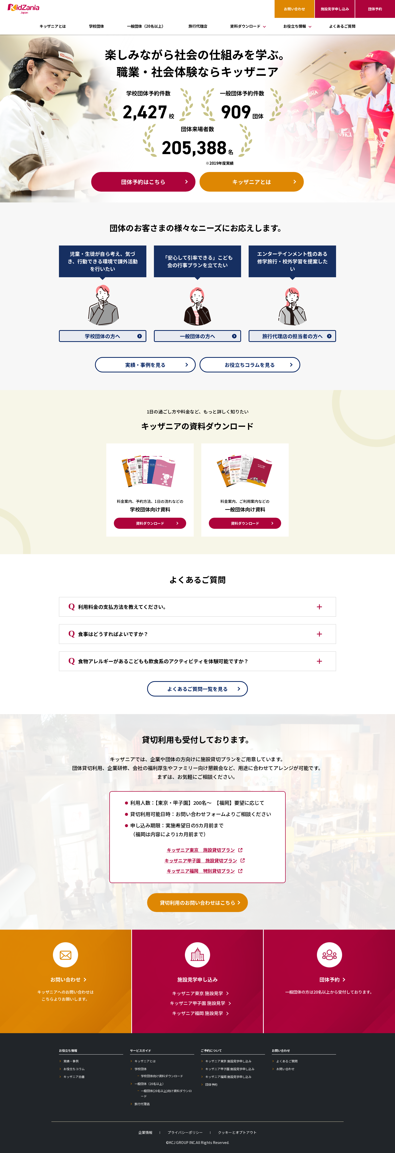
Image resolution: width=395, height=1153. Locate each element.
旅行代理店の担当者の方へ (292, 336)
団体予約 (375, 8)
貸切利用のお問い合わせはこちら (197, 902)
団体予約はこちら (143, 182)
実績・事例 (71, 1061)
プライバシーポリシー (185, 1132)
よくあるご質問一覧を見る (197, 688)
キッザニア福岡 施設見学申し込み (228, 1076)
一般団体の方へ (197, 336)
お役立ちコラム (74, 1069)
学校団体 (96, 26)
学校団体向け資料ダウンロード (162, 1076)
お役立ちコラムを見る (250, 364)
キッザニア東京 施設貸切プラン (201, 850)
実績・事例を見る (145, 364)
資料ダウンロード (150, 523)
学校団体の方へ (102, 336)
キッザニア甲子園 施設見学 (197, 1003)
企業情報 (145, 1132)
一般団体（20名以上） (146, 26)
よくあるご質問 (342, 26)
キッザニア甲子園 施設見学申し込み (229, 1069)
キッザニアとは (53, 26)
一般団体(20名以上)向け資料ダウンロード (166, 1093)
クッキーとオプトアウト (237, 1132)
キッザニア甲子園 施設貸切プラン (200, 860)
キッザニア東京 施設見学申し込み (228, 1061)
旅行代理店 (197, 26)
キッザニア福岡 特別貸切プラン (201, 870)
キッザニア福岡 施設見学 (197, 1013)
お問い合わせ (294, 8)
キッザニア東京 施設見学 (197, 993)
